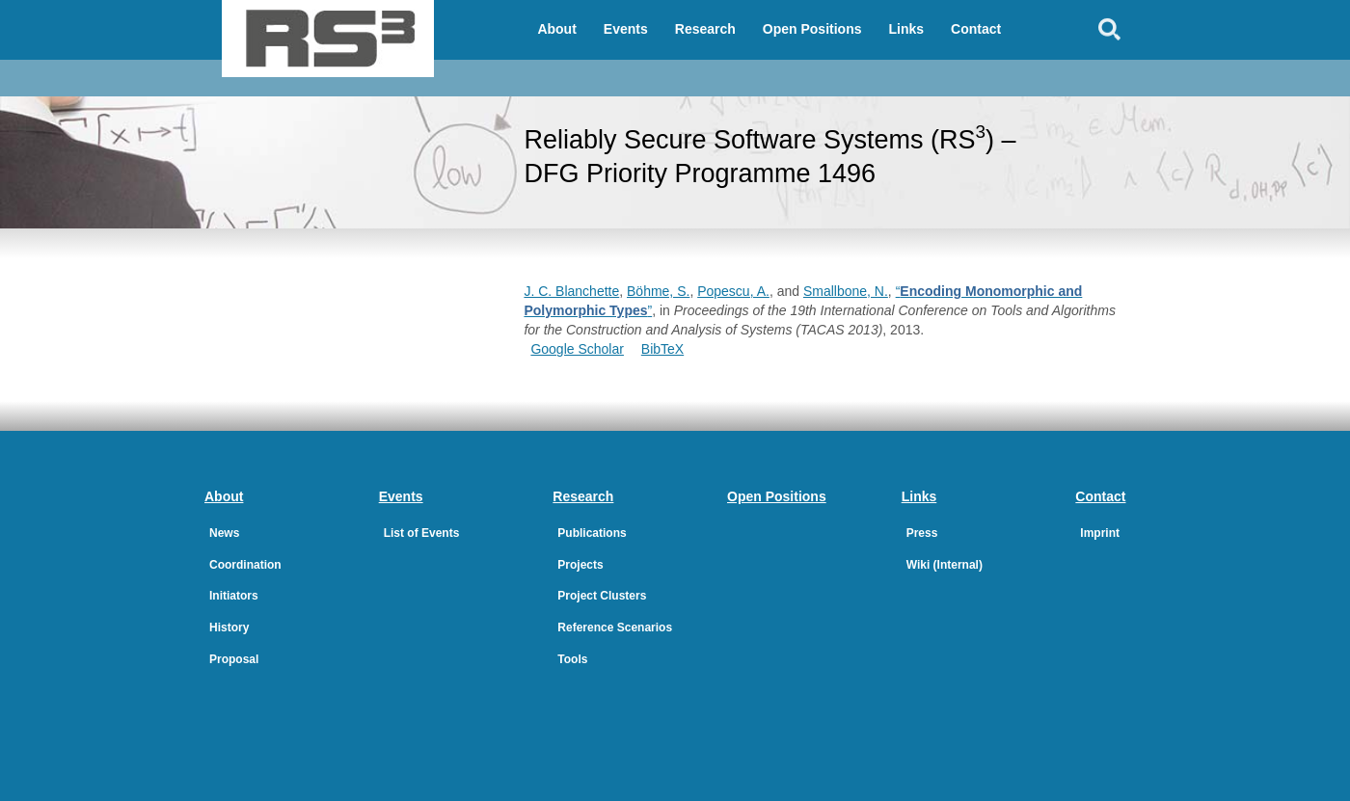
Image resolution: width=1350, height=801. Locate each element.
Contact (976, 29)
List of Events (422, 533)
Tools (572, 659)
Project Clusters (601, 595)
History (229, 627)
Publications (591, 533)
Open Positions (812, 29)
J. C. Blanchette (571, 291)
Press (922, 533)
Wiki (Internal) (944, 565)
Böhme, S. (658, 291)
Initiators (233, 595)
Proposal (233, 659)
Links (907, 29)
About (556, 29)
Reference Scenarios (614, 627)
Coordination (245, 565)
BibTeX (662, 349)
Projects (580, 565)
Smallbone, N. (845, 291)
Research (705, 29)
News (224, 533)
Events (626, 29)
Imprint (1100, 533)
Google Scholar (577, 349)
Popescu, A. (733, 291)
